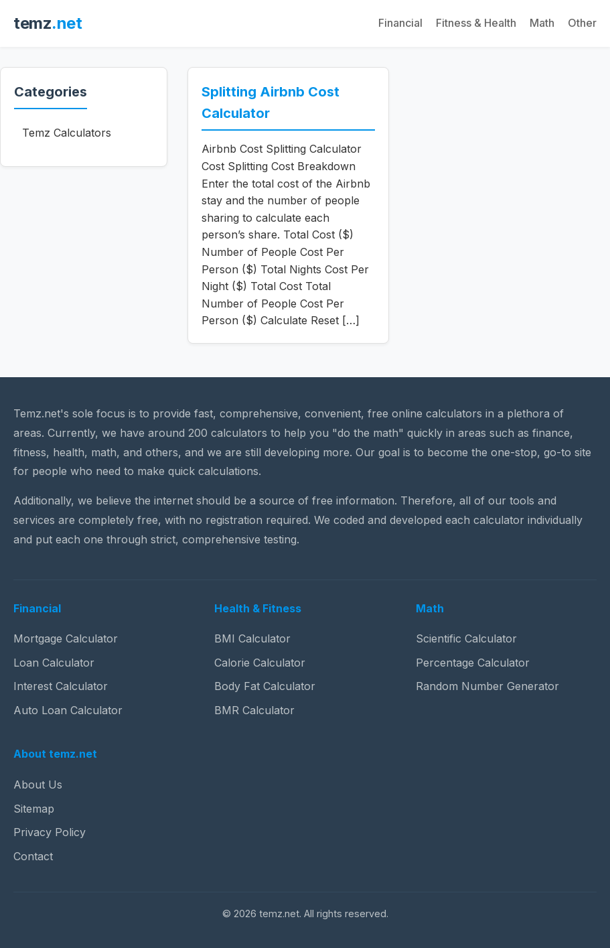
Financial (400, 22)
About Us (37, 784)
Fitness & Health (476, 22)
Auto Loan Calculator (68, 710)
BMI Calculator (252, 638)
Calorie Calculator (259, 662)
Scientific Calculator (466, 638)
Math (542, 22)
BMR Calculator (254, 710)
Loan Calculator (53, 662)
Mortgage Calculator (65, 638)
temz (47, 23)
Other (582, 22)
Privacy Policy (49, 832)
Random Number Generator (487, 686)
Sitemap (33, 808)
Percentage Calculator (473, 662)
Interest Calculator (60, 686)
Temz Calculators (66, 132)
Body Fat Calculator (264, 686)
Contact (33, 856)
